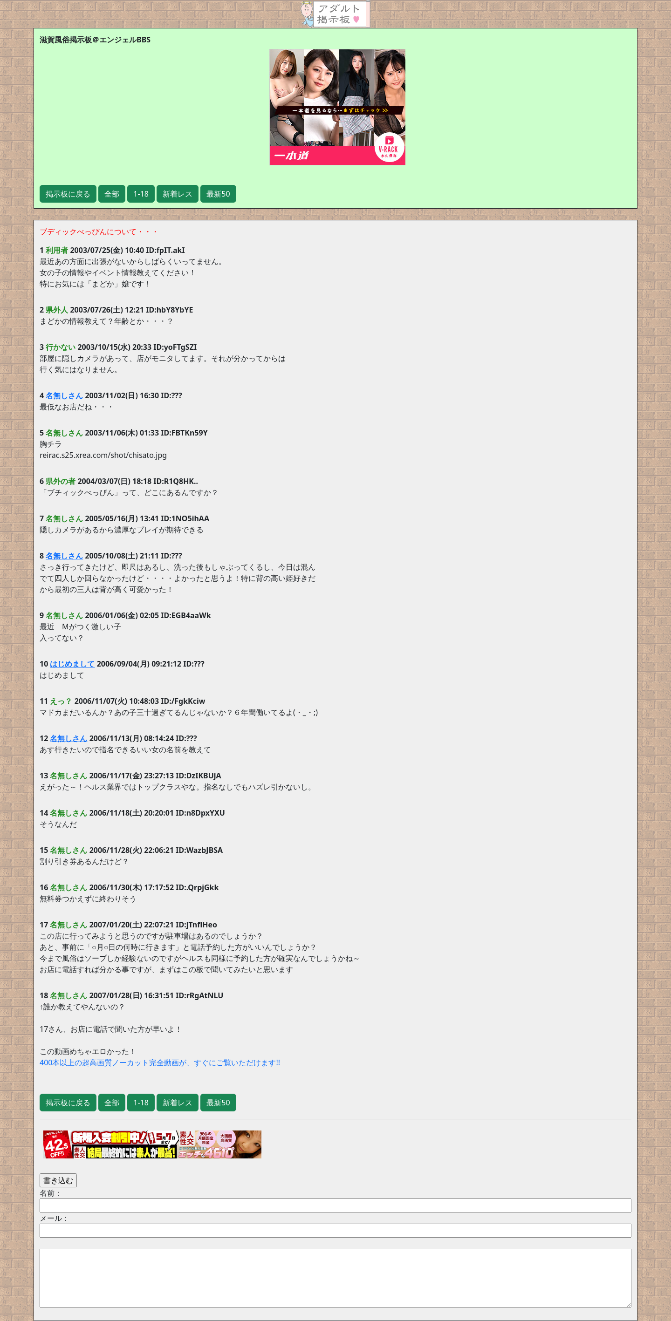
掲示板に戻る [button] (68, 194)
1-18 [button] (141, 194)
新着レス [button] (177, 194)
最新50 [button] (218, 194)
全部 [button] (111, 194)
